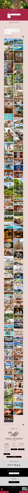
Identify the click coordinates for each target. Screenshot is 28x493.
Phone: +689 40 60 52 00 (14, 446)
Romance (6, 31)
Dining (13, 29)
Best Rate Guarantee (14, 19)
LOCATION (14, 456)
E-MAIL (14, 449)
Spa (10, 31)
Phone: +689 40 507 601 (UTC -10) (7, 446)
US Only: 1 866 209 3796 (7, 451)
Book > (4, 491)
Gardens (17, 29)
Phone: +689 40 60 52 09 (21, 446)
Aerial (6, 29)
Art (9, 29)
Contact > (23, 491)
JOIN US (14, 482)
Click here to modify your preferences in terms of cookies (14, 489)
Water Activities (7, 33)
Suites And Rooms (15, 31)
